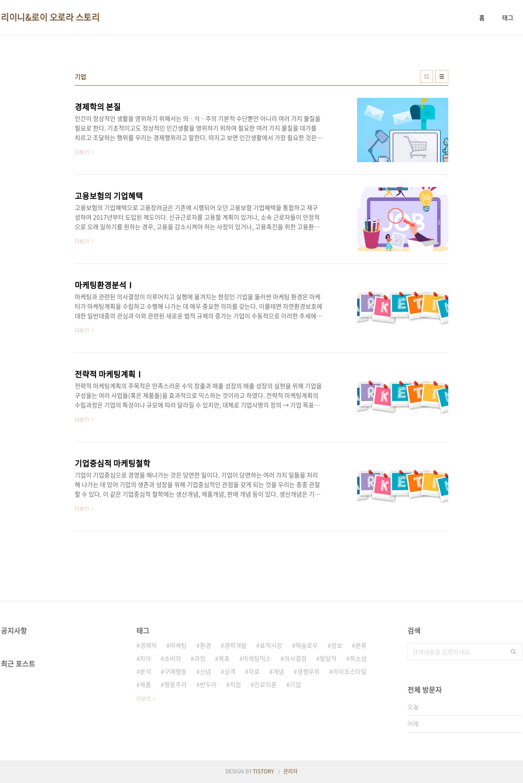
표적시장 (271, 645)
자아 (145, 658)
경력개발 (235, 645)
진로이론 (265, 684)
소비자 (172, 658)
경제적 (148, 645)
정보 (336, 645)
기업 (295, 684)
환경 (205, 645)
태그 (507, 17)
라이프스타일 (350, 671)
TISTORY (263, 771)
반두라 (208, 684)
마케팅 (178, 645)
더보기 (143, 699)
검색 (513, 651)
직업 (235, 684)
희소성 (358, 658)
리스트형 (441, 76)
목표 (224, 658)
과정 (199, 658)
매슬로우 (306, 645)
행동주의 (175, 684)
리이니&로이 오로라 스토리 (50, 17)
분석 (145, 671)
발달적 (328, 658)
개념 (278, 671)
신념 (205, 671)
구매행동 (175, 671)
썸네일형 (426, 76)
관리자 (290, 771)
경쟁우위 (308, 671)
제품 (145, 684)
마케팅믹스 (257, 658)
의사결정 (295, 658)
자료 (254, 671)
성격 (229, 671)
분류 (361, 645)
